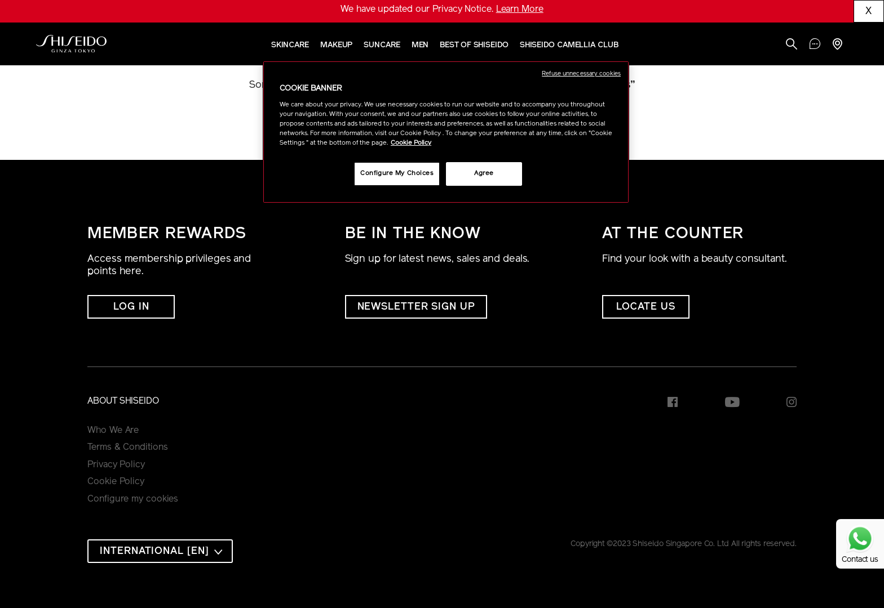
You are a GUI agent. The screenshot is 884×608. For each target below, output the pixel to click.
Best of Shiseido (474, 45)
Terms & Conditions (127, 447)
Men (420, 45)
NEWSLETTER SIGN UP (416, 307)
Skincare (290, 45)
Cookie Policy (115, 481)
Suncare (382, 45)
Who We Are (113, 430)
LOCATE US (645, 307)
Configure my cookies (132, 499)
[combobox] (160, 551)
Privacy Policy (116, 465)
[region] (446, 132)
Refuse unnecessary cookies (581, 74)
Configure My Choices (396, 173)
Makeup (336, 45)
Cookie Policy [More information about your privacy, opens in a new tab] (411, 143)
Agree (484, 173)
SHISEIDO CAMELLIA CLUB (569, 45)
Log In (131, 307)
